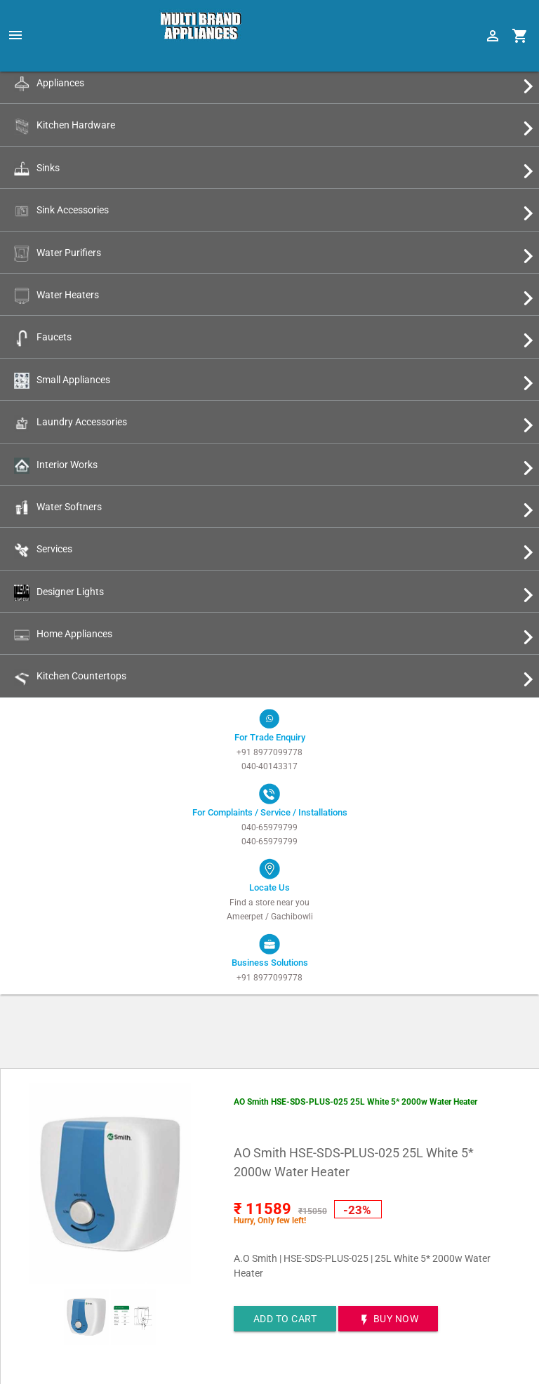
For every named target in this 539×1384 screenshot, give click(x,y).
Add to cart (285, 1318)
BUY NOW (388, 1319)
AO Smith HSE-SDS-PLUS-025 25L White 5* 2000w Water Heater (355, 1102)
